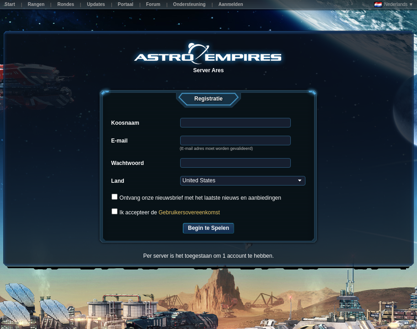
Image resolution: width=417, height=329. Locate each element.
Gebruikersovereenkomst (189, 212)
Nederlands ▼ (393, 4)
